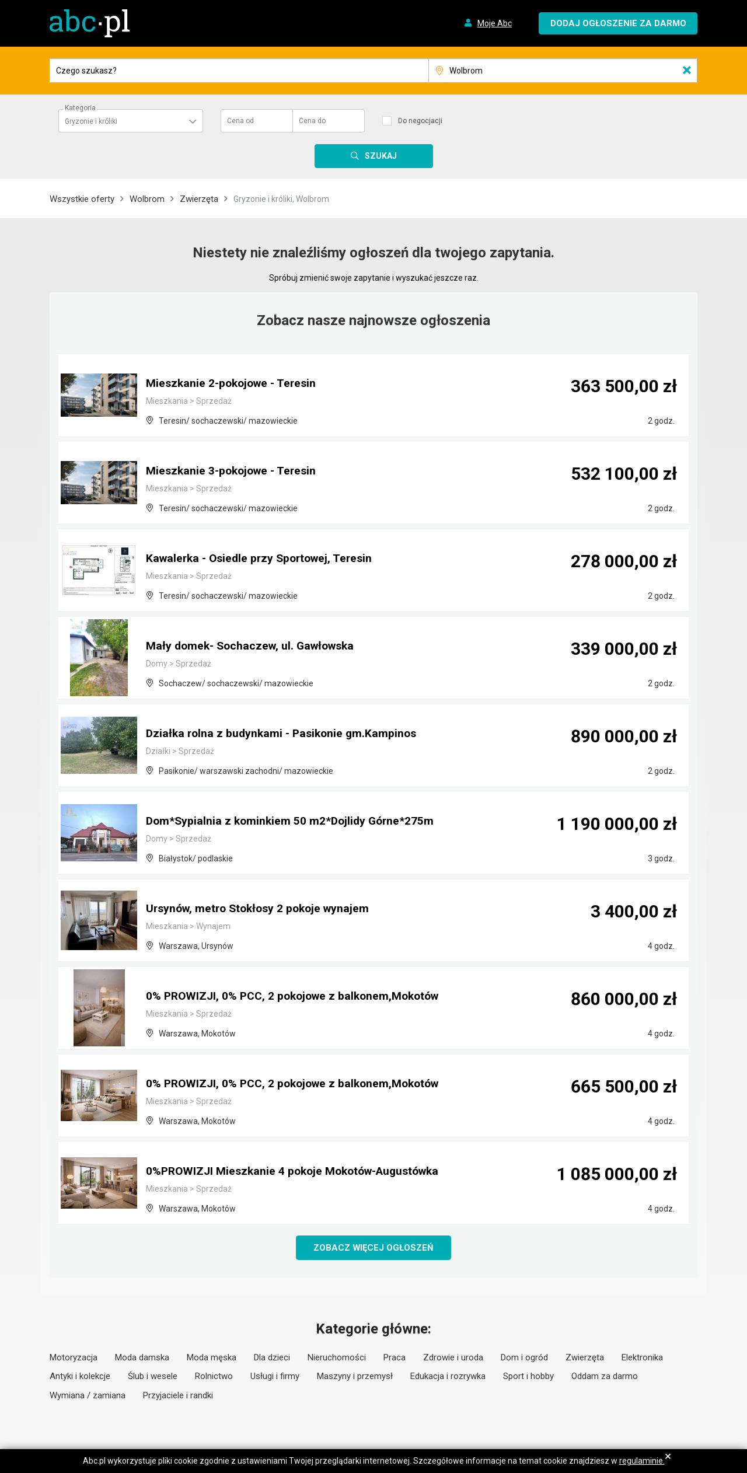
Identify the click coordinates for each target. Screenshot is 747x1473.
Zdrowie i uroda (453, 1358)
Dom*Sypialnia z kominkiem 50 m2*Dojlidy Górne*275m (293, 822)
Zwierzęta (199, 199)
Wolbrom (147, 199)
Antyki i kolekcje (80, 1376)
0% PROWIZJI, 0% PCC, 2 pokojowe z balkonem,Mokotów (298, 997)
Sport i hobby (528, 1376)
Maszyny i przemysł (355, 1376)
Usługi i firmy (274, 1376)
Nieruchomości (337, 1358)
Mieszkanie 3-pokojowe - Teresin (234, 472)
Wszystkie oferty (82, 199)
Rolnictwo (214, 1376)
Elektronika (642, 1358)
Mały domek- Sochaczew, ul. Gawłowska (254, 647)
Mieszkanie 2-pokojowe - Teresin (234, 384)
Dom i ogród (524, 1358)
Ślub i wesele (152, 1376)
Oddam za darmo (604, 1376)
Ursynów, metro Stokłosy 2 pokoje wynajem (262, 909)
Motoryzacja (73, 1358)
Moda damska (142, 1358)
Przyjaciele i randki (178, 1396)
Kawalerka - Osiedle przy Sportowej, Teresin (264, 559)
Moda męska (211, 1358)
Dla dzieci (272, 1358)
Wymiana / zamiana (87, 1396)
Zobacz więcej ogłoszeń (373, 1247)
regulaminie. (642, 1460)
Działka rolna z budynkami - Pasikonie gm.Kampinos (285, 734)
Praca (394, 1358)
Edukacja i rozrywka (448, 1376)
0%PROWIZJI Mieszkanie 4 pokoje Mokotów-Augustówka (299, 1172)
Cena (240, 121)
